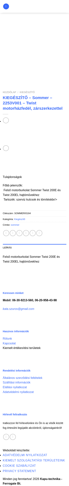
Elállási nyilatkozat (15, 387)
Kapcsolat (9, 343)
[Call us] (13, 437)
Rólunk (7, 338)
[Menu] (6, 6)
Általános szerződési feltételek (22, 377)
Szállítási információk (16, 382)
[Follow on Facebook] (6, 437)
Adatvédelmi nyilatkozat (18, 392)
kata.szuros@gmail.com (18, 308)
